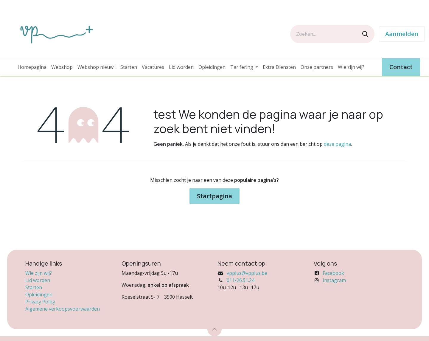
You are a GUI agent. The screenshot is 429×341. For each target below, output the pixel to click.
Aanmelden (401, 34)
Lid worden (37, 280)
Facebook (333, 273)
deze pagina (337, 144)
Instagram (334, 280)
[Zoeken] (365, 34)
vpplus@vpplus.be (247, 273)
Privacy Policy (40, 301)
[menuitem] (32, 67)
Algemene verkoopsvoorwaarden (62, 309)
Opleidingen (38, 294)
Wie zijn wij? (38, 273)
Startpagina (214, 196)
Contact (401, 67)
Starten (33, 287)
